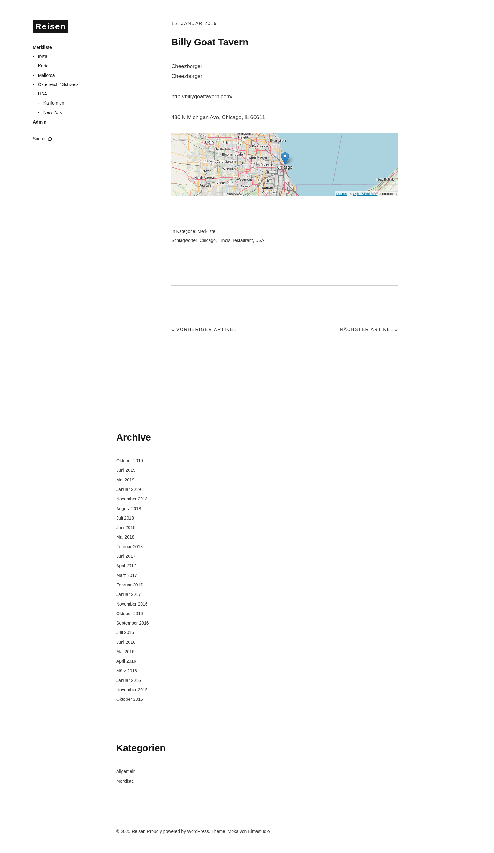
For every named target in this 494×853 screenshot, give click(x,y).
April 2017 (126, 565)
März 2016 (126, 670)
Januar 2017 (128, 594)
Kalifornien (53, 103)
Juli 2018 (125, 518)
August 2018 (128, 508)
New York (52, 112)
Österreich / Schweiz (58, 84)
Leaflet (341, 194)
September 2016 (132, 622)
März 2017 (126, 575)
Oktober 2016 (129, 613)
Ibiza (43, 56)
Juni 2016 (125, 642)
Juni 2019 (125, 470)
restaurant (243, 240)
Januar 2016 (128, 680)
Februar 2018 (129, 546)
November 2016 (132, 604)
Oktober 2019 (129, 460)
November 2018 (132, 498)
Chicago (207, 240)
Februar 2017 (129, 584)
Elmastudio (259, 831)
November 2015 (132, 689)
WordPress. (198, 831)
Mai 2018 (125, 536)
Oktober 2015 (129, 699)
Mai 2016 (125, 651)
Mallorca (46, 75)
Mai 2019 (125, 479)
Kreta (43, 65)
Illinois (224, 240)
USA (42, 93)
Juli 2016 (125, 632)
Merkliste (42, 47)
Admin (40, 121)
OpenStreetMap (365, 194)
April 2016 (126, 661)
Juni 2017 (125, 556)
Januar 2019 (128, 489)
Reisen (50, 26)
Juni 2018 (125, 527)
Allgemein (125, 771)
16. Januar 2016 (194, 23)
